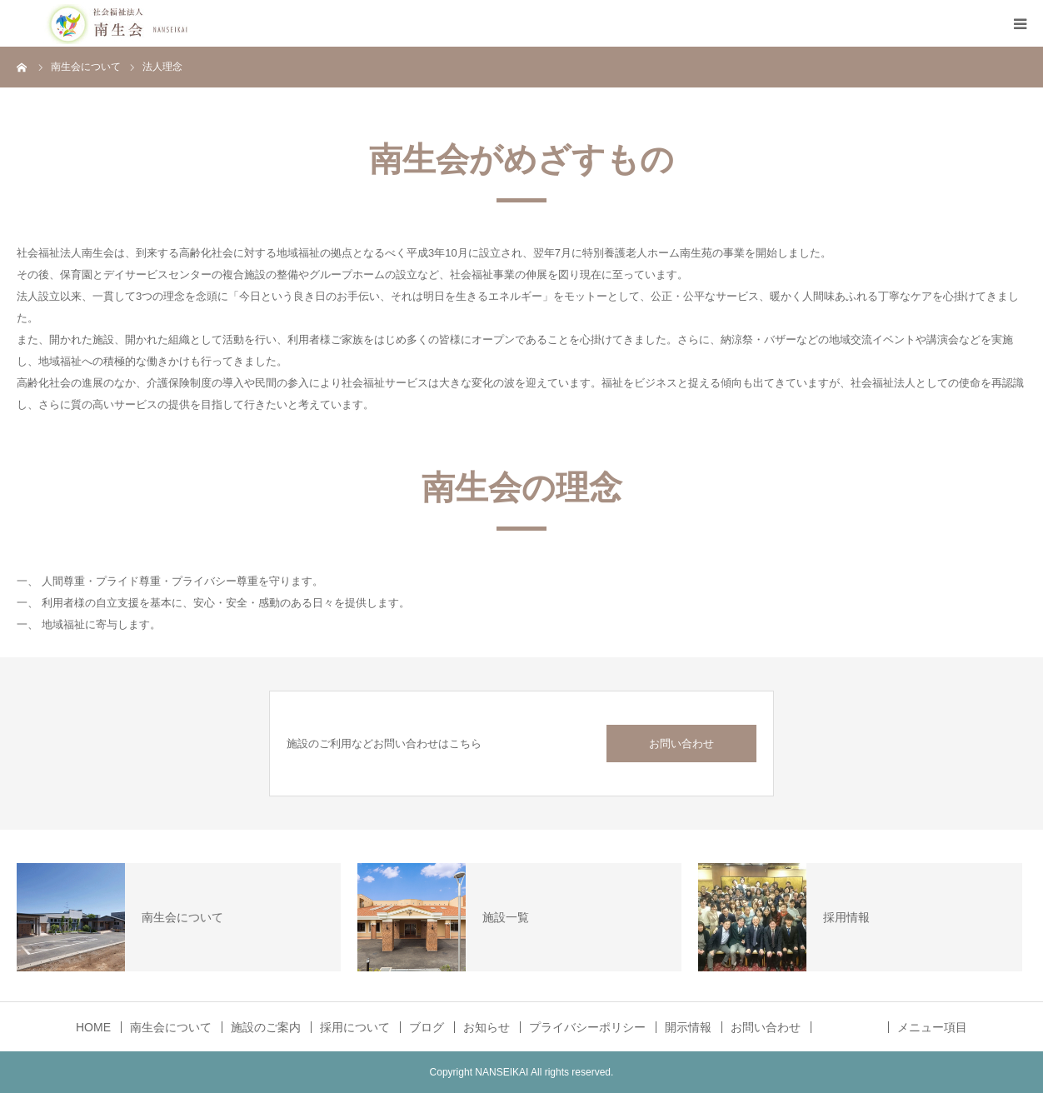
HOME (93, 1027)
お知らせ (486, 1027)
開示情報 (688, 1027)
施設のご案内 (266, 1027)
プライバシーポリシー (587, 1027)
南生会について (171, 1027)
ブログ (426, 1027)
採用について (355, 1027)
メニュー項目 (932, 1027)
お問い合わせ (681, 743)
